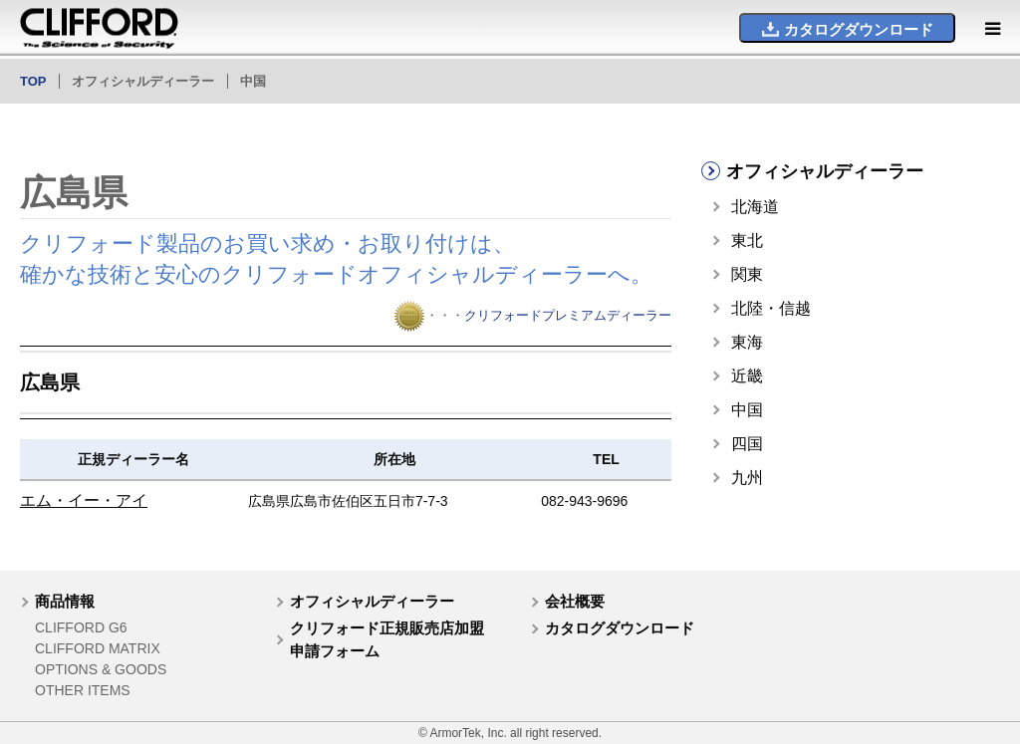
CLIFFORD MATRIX (97, 648)
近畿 (747, 376)
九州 (747, 477)
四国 (747, 443)
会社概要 (575, 601)
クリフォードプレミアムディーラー (567, 315)
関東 (747, 274)
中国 (747, 409)
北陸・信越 (771, 308)
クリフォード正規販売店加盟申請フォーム (387, 639)
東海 (747, 342)
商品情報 (65, 601)
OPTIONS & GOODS (100, 669)
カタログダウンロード (619, 628)
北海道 (755, 206)
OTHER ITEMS (82, 690)
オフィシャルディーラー (372, 601)
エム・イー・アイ (83, 500)
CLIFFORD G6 (81, 627)
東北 (747, 240)
